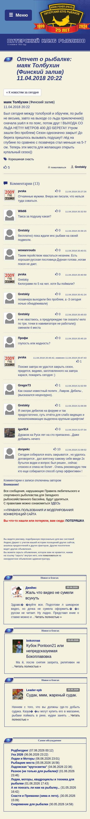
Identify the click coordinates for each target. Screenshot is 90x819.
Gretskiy (78, 167)
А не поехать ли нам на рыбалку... (35, 787)
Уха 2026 (17, 754)
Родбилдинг (19, 750)
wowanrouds (27, 250)
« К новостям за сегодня (22, 92)
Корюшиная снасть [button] (21, 159)
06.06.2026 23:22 (36, 754)
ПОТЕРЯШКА (75, 520)
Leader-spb (34, 690)
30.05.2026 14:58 (61, 804)
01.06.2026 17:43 (36, 783)
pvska (22, 191)
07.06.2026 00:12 (41, 750)
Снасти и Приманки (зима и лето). (35, 796)
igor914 (23, 429)
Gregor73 (24, 385)
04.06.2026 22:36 (60, 767)
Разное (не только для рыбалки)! (34, 771)
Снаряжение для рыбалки (29, 804)
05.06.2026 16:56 (47, 762)
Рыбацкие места (23, 762)
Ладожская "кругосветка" (29, 767)
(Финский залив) (29, 102)
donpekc (24, 449)
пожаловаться (57, 167)
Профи (23, 338)
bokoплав (33, 640)
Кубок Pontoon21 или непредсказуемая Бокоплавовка (45, 651)
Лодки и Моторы (23, 758)
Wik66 (22, 211)
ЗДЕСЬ (55, 503)
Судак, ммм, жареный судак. (51, 695)
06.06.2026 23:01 (47, 758)
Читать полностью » (48, 617)
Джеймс (30, 588)
